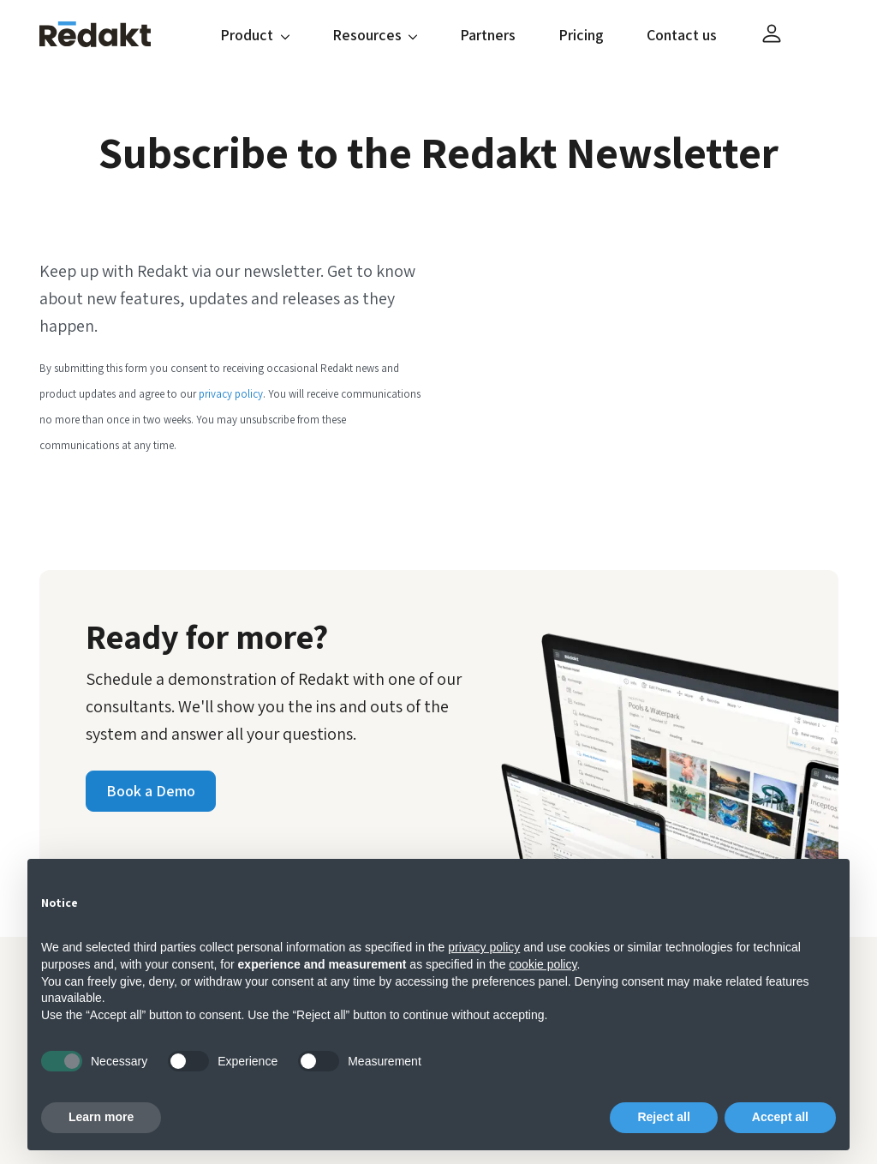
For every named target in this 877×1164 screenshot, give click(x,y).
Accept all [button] (780, 1117)
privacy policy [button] (484, 947)
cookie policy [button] (542, 964)
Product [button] (254, 35)
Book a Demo (150, 791)
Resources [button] (375, 35)
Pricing (581, 35)
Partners (488, 35)
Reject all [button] (663, 1117)
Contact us (682, 35)
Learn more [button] (101, 1117)
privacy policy (231, 394)
